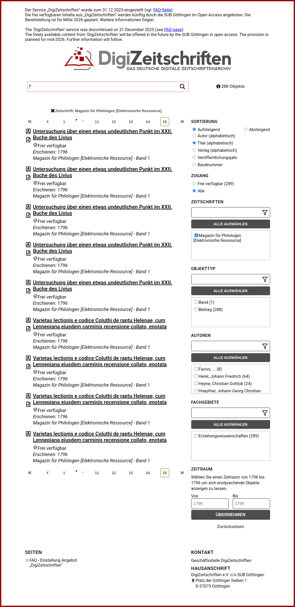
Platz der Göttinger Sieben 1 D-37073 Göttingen (221, 583)
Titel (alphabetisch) (213, 143)
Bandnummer (208, 164)
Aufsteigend (206, 129)
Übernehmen (230, 514)
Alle (199, 191)
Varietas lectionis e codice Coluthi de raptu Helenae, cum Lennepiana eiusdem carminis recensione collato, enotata (100, 323)
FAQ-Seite (162, 10)
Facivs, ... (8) (208, 369)
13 (131, 122)
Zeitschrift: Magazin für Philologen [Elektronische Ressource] (106, 111)
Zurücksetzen (230, 526)
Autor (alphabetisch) (214, 135)
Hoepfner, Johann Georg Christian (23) (227, 393)
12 (114, 122)
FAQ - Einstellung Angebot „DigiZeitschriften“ (53, 563)
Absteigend (257, 129)
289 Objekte (230, 86)
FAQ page (173, 29)
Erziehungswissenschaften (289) (227, 435)
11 (97, 122)
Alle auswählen (231, 224)
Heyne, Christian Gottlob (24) (223, 383)
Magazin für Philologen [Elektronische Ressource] (217, 238)
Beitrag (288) (209, 309)
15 (165, 122)
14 (148, 122)
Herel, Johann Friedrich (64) (222, 376)
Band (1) (205, 302)
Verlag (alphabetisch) (215, 150)
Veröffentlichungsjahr (215, 157)
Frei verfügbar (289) (213, 183)
